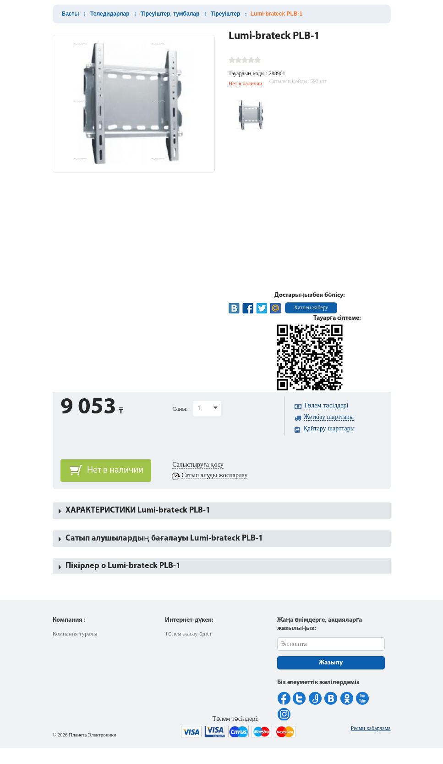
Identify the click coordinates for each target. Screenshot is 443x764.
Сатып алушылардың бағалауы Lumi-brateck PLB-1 (164, 538)
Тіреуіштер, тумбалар (170, 14)
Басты (70, 14)
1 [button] (199, 408)
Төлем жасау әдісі (188, 633)
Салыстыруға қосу (198, 464)
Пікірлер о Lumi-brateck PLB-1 (123, 566)
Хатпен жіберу (311, 307)
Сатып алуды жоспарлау (214, 475)
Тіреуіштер (225, 14)
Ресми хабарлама (370, 728)
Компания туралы (75, 633)
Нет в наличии (115, 470)
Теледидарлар (110, 14)
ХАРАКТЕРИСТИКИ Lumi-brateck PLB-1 (138, 510)
